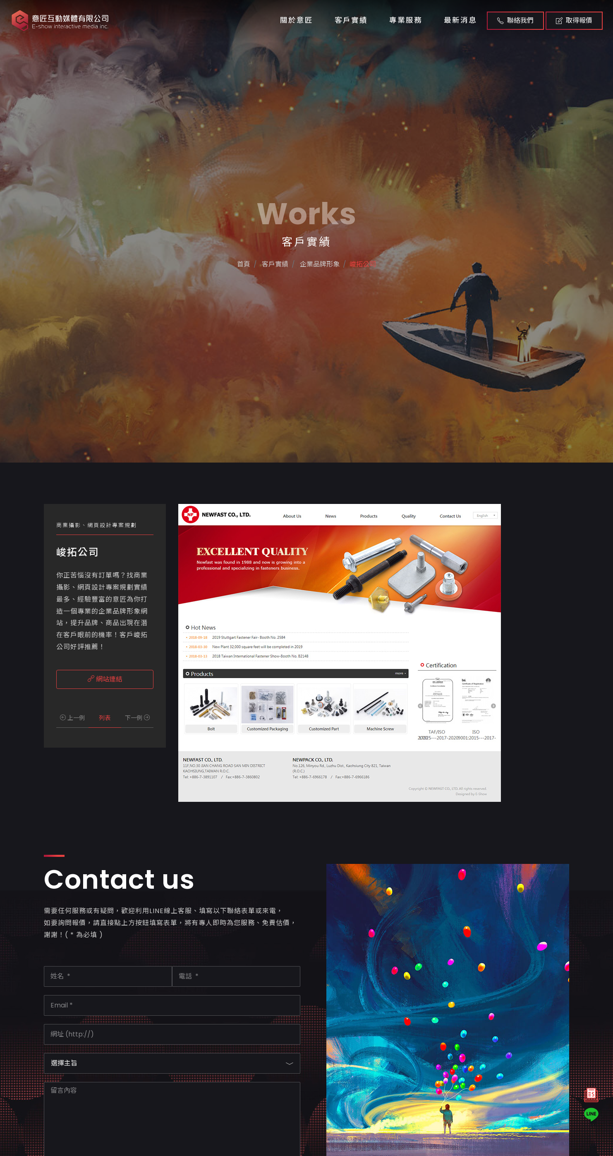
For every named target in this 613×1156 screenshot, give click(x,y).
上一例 (72, 718)
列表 (104, 718)
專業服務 (405, 20)
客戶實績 (351, 20)
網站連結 (105, 679)
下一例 (137, 718)
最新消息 (460, 20)
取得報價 (574, 20)
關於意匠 (296, 20)
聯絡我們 (515, 20)
